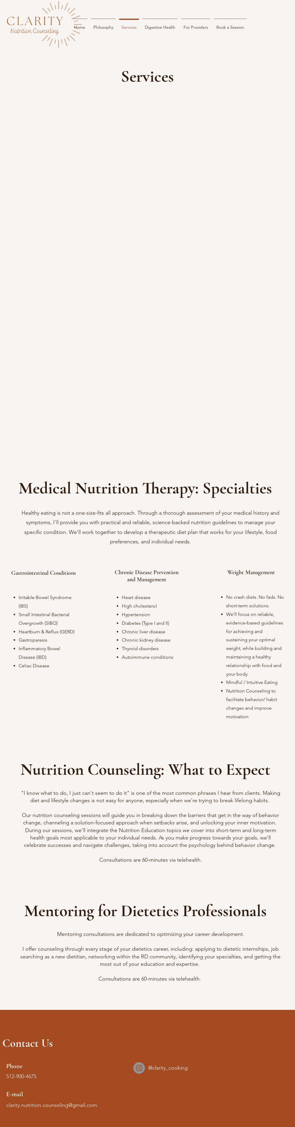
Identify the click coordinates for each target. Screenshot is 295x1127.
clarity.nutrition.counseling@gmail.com (51, 1105)
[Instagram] (139, 1068)
